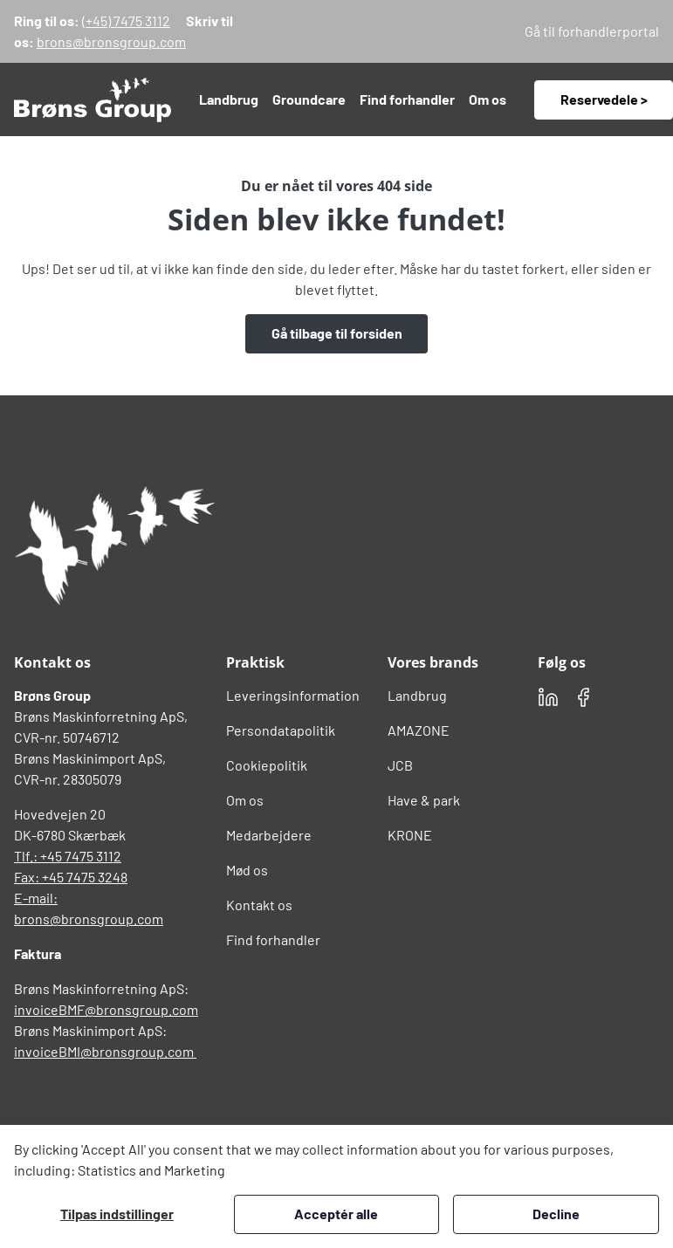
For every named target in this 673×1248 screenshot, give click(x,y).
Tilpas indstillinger (117, 1213)
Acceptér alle (336, 1213)
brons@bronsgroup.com (111, 41)
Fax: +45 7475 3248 (70, 876)
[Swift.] (92, 99)
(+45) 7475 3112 (126, 20)
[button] (228, 99)
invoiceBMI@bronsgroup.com (105, 1051)
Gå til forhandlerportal (592, 31)
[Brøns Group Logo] (114, 546)
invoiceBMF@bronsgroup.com (106, 1009)
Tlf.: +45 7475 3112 (67, 855)
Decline (556, 1213)
